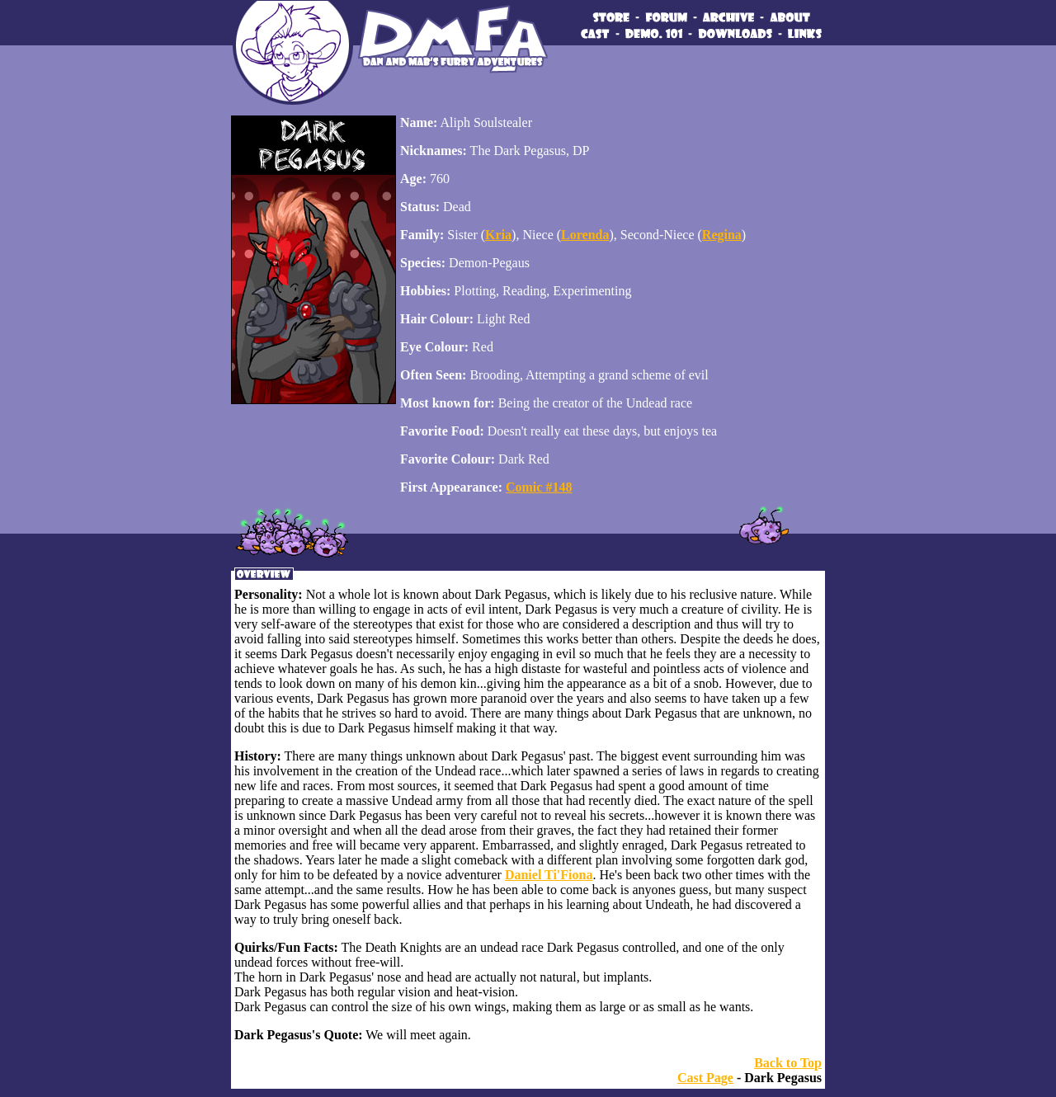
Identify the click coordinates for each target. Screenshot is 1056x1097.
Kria (498, 235)
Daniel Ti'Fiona (549, 875)
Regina (722, 235)
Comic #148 (539, 487)
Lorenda (585, 235)
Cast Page (705, 1078)
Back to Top (788, 1063)
